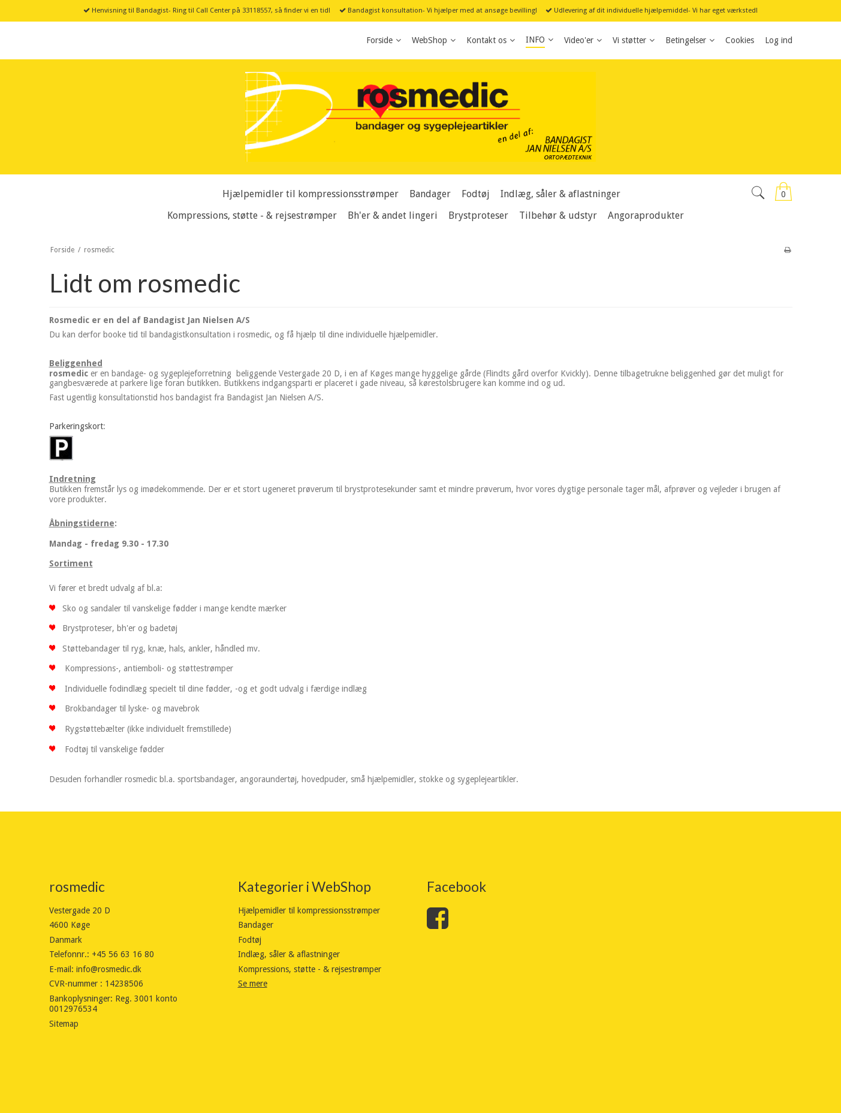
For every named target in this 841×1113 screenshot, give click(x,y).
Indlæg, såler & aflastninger (289, 954)
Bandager (255, 925)
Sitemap (64, 1023)
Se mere (252, 983)
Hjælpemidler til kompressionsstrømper (309, 910)
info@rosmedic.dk (108, 969)
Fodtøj (249, 940)
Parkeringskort (76, 426)
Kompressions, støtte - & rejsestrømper (309, 969)
